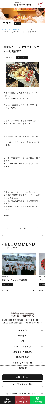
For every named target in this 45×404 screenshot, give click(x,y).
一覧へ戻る (22, 228)
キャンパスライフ (15, 29)
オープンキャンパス (22, 384)
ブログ (27, 29)
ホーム (4, 29)
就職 (22, 341)
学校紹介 (22, 331)
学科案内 (22, 336)
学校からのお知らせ (22, 363)
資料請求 (22, 368)
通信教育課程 (22, 357)
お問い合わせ (22, 377)
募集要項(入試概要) (22, 352)
